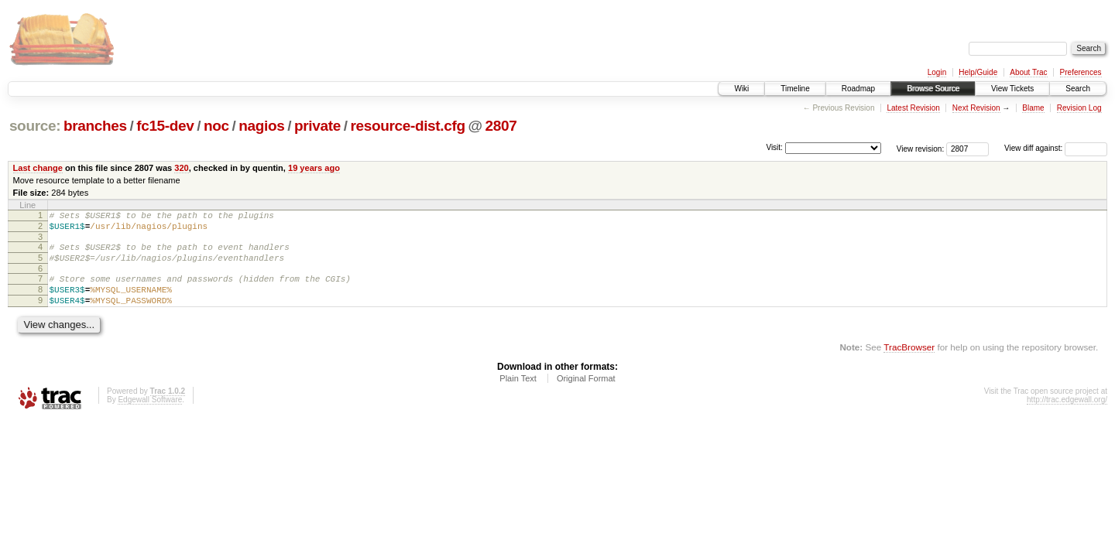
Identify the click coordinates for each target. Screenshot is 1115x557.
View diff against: (1055, 148)
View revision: (921, 148)
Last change (38, 168)
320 (181, 168)
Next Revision (976, 108)
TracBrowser (909, 363)
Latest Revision (913, 108)
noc (216, 126)
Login (937, 72)
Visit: (774, 147)
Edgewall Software (150, 416)
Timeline (794, 88)
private (317, 126)
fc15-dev (165, 126)
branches (95, 126)
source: (34, 126)
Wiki (741, 88)
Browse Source (933, 88)
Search (1077, 88)
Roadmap (858, 88)
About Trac (1028, 72)
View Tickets (1012, 88)
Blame (1033, 108)
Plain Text (518, 394)
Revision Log (1079, 108)
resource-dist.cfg (407, 126)
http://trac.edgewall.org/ (1067, 416)
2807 (501, 126)
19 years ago (314, 168)
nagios (261, 126)
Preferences (1081, 72)
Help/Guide (978, 72)
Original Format (586, 394)
